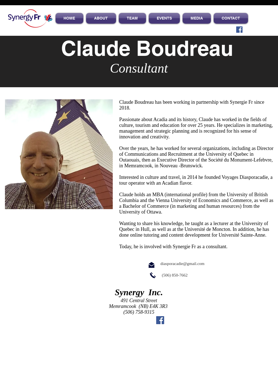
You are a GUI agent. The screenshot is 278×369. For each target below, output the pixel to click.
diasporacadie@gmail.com (183, 263)
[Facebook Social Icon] (239, 29)
